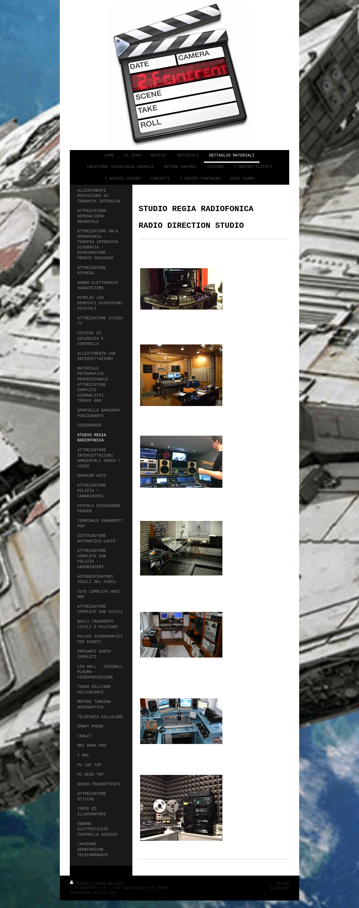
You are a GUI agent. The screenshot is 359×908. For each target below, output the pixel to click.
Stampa (80, 883)
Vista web (279, 888)
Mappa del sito (110, 883)
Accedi (283, 883)
